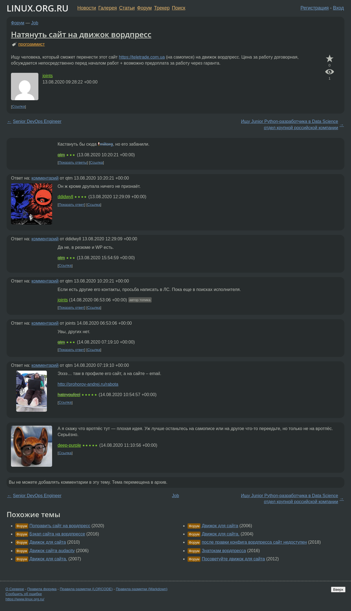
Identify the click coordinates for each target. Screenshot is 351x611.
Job (34, 23)
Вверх (338, 589)
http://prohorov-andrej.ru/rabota (88, 384)
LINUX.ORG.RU (38, 8)
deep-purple (69, 445)
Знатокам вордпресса (224, 550)
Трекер (162, 8)
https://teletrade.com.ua (142, 57)
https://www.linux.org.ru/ (24, 599)
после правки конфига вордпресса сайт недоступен (254, 542)
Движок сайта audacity (52, 550)
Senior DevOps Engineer (37, 121)
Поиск (178, 8)
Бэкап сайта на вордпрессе (57, 534)
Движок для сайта (47, 542)
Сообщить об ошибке (23, 594)
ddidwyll (65, 196)
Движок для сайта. (48, 559)
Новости (86, 8)
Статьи (127, 8)
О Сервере (14, 589)
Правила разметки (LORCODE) (86, 589)
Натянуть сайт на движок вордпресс (81, 34)
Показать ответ (71, 205)
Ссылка (18, 107)
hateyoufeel (69, 394)
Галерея (107, 8)
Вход (338, 8)
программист (31, 44)
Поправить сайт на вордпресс (59, 525)
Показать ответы (73, 162)
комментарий (45, 178)
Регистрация (315, 8)
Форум (144, 8)
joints (48, 75)
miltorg (106, 144)
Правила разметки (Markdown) (141, 589)
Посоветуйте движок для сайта (233, 559)
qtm (61, 154)
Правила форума (42, 589)
